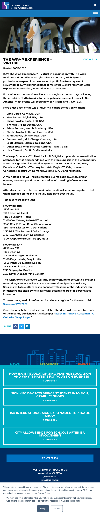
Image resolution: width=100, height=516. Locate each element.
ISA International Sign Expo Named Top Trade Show (50, 414)
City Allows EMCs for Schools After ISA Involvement (50, 434)
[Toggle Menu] (95, 13)
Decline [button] (56, 508)
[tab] (15, 364)
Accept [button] (43, 508)
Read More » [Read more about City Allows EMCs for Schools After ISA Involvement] (50, 439)
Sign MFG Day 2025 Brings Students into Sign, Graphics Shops (50, 395)
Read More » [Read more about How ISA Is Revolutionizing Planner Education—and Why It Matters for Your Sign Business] (50, 381)
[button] (95, 5)
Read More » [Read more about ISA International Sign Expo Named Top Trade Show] (50, 420)
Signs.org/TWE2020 (15, 304)
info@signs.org (50, 480)
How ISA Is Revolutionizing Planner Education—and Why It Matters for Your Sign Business (50, 375)
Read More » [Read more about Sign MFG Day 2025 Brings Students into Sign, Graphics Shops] (50, 400)
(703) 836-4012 (51, 476)
